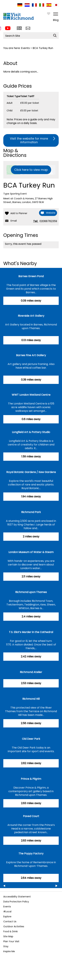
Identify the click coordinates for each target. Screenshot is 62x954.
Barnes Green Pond (31, 276)
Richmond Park (31, 512)
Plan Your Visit (11, 941)
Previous (4, 886)
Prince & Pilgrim (31, 779)
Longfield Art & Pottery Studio (31, 432)
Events (25, 48)
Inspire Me (9, 951)
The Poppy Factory (31, 853)
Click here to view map (31, 170)
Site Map (8, 936)
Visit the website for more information (29, 140)
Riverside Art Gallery (31, 316)
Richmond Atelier (31, 672)
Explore (7, 916)
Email (14, 220)
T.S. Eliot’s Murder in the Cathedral (31, 632)
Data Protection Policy (16, 901)
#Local (7, 911)
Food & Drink (10, 931)
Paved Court (31, 816)
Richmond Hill (31, 699)
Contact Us (9, 921)
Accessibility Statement (17, 896)
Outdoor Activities (13, 926)
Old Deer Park (31, 739)
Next (56, 886)
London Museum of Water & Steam (31, 552)
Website (50, 212)
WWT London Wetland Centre (31, 395)
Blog (56, 20)
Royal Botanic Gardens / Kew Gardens (31, 472)
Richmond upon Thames (31, 592)
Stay (5, 946)
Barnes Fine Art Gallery (31, 355)
